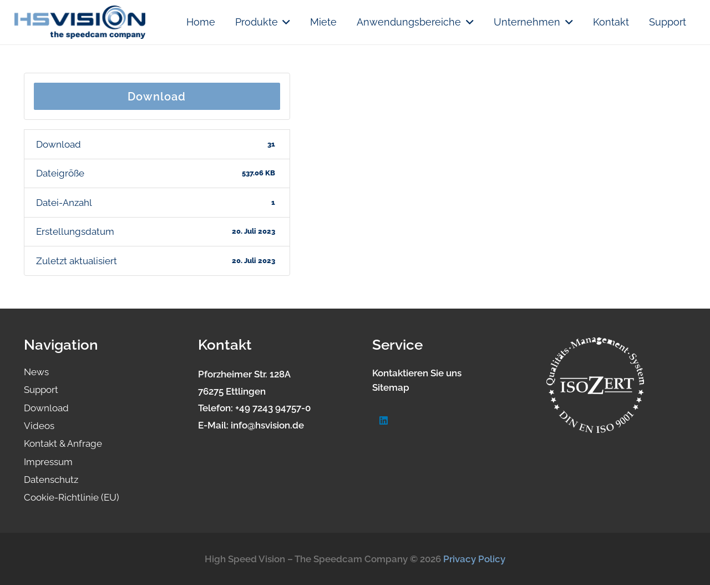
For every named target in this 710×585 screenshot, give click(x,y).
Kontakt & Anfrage (63, 443)
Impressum (48, 461)
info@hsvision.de (267, 425)
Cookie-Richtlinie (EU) (71, 497)
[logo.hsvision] (79, 22)
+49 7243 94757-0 (273, 407)
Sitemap (390, 387)
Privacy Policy (474, 558)
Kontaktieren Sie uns (417, 373)
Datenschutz (51, 479)
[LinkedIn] (384, 421)
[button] (284, 22)
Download (157, 96)
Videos (39, 425)
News (36, 371)
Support (41, 389)
